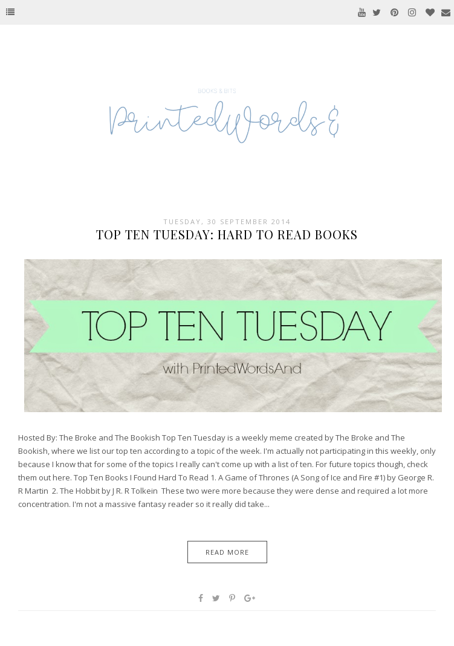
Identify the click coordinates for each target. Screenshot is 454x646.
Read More (227, 552)
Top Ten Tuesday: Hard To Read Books (227, 234)
